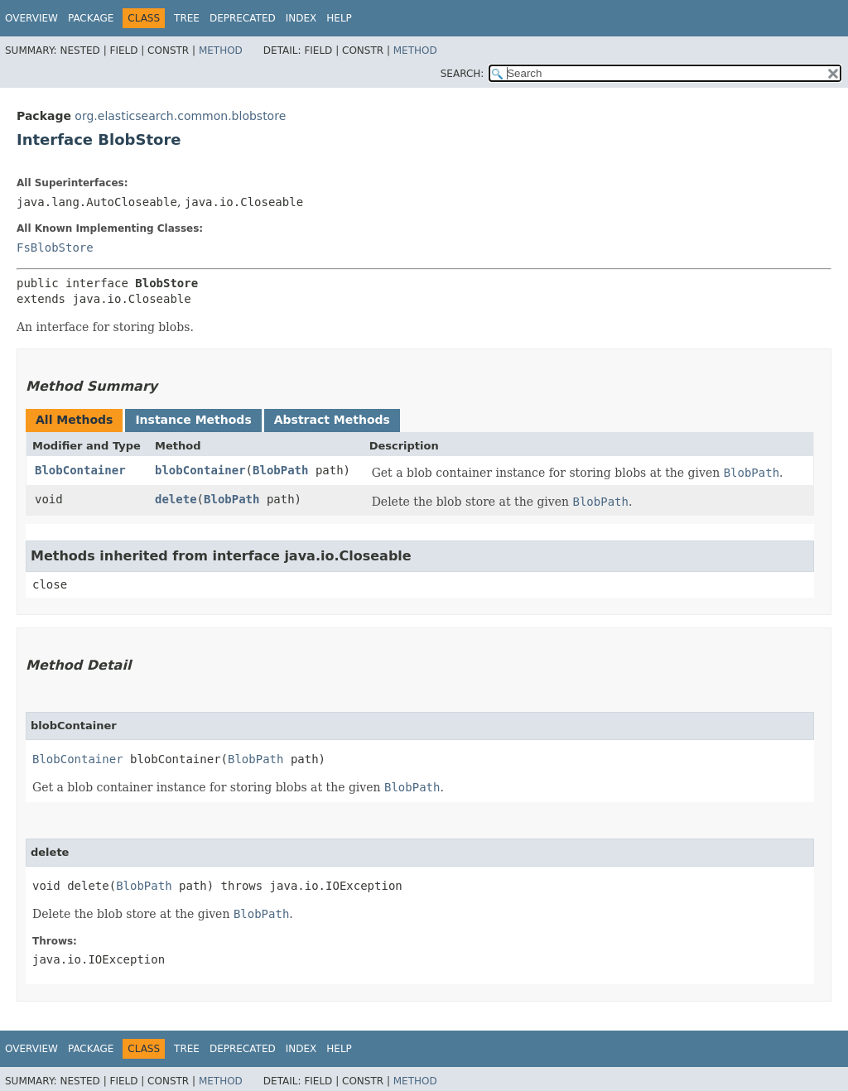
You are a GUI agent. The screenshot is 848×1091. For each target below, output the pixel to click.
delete (176, 499)
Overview (31, 18)
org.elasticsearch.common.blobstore (180, 116)
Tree (187, 18)
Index (301, 18)
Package (90, 18)
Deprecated (243, 18)
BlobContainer (80, 470)
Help (339, 18)
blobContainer (200, 470)
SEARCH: (462, 73)
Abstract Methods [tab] (332, 419)
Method (221, 50)
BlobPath (280, 470)
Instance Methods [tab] (193, 419)
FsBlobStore (55, 247)
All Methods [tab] (74, 419)
